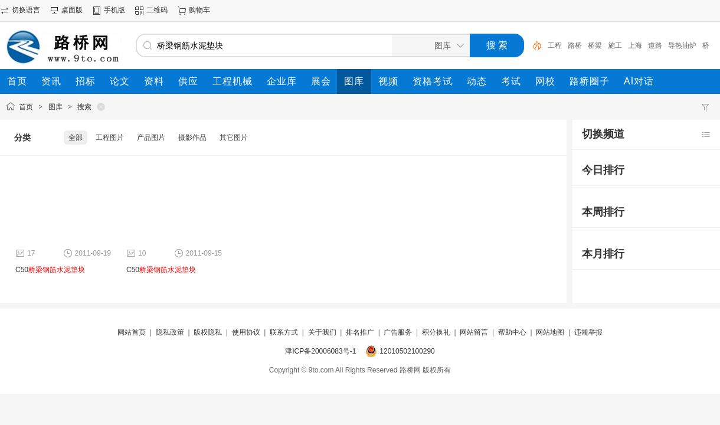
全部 (75, 137)
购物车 (199, 10)
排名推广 (360, 332)
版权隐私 (208, 332)
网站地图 (550, 332)
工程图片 (110, 137)
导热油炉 (682, 45)
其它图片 (234, 137)
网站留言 (474, 332)
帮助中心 (512, 332)
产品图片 (151, 137)
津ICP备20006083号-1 (320, 351)
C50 (50, 270)
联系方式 (284, 332)
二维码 (157, 10)
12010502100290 (406, 351)
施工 (615, 45)
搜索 (84, 107)
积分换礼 (436, 332)
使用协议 (246, 332)
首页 (26, 107)
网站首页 (131, 332)
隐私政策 (170, 332)
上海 (635, 45)
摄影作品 (192, 137)
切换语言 (26, 10)
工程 (555, 45)
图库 (55, 107)
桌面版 (72, 10)
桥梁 (595, 45)
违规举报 (588, 332)
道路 (655, 45)
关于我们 (322, 332)
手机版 (114, 10)
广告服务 (398, 332)
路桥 (575, 45)
